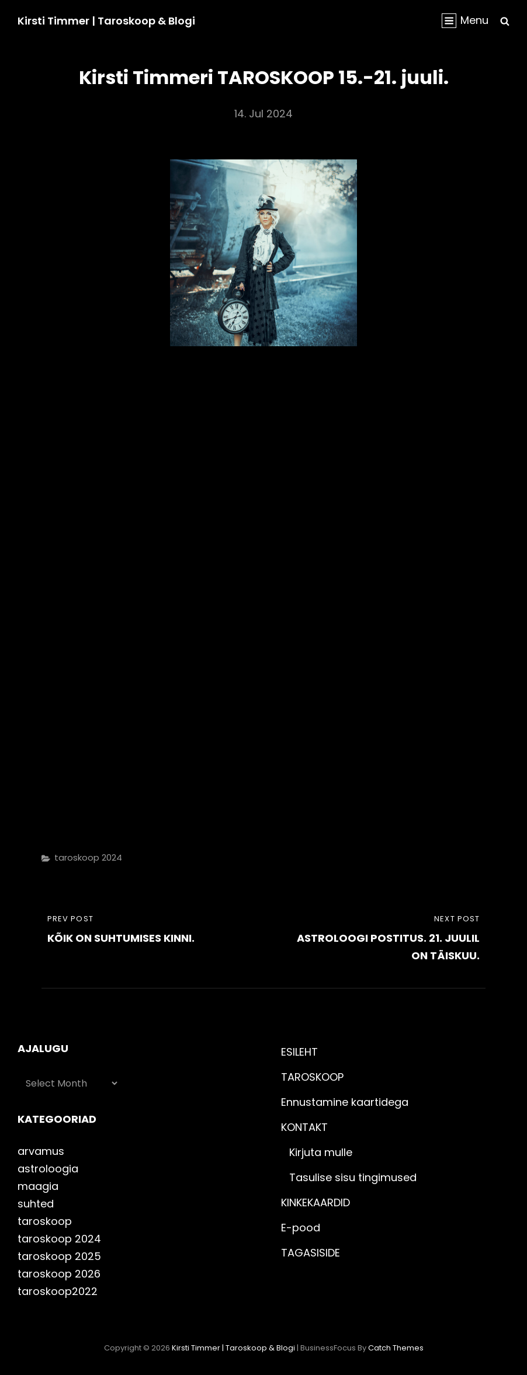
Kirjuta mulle (320, 1152)
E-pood (300, 1227)
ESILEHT (299, 1052)
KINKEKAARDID (315, 1202)
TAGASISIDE (310, 1252)
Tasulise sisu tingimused (353, 1177)
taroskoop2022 (58, 1291)
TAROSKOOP (312, 1077)
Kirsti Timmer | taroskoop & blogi (106, 20)
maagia (38, 1186)
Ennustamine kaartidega (344, 1102)
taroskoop (45, 1221)
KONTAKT (304, 1127)
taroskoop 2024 (88, 857)
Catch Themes (396, 1347)
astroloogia (48, 1168)
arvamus (41, 1151)
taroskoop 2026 (59, 1273)
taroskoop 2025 (59, 1256)
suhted (36, 1203)
